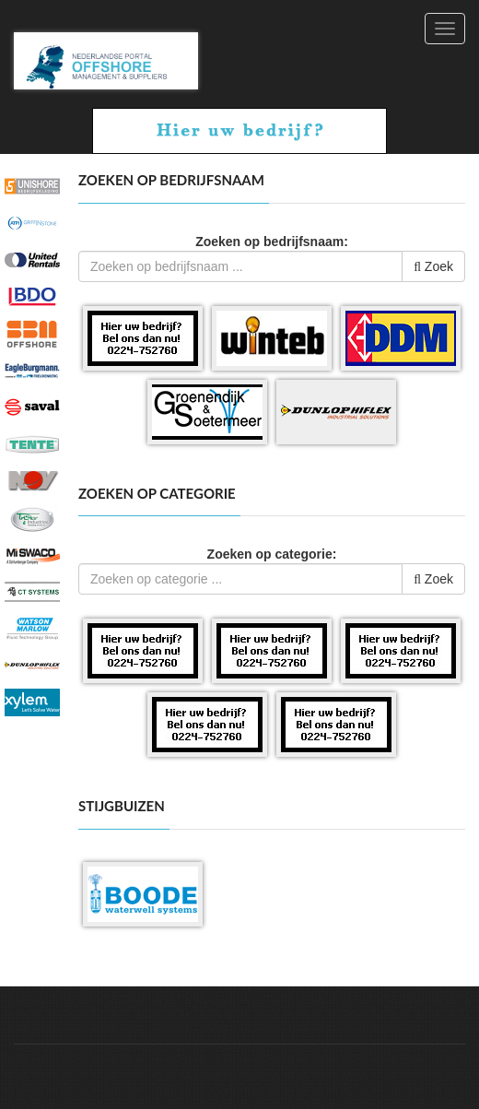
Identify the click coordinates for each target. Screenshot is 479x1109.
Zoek (433, 266)
